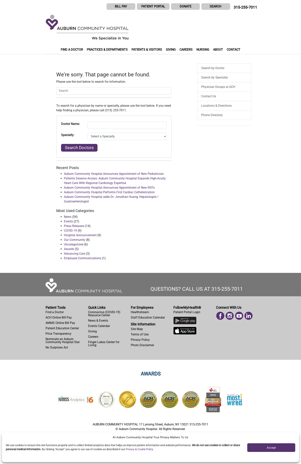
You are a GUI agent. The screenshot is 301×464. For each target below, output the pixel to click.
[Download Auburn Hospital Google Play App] (184, 321)
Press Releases (74, 226)
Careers (93, 337)
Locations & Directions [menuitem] (216, 105)
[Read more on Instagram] (229, 315)
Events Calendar (99, 326)
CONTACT (233, 49)
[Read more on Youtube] (239, 315)
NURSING (202, 49)
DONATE (185, 6)
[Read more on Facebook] (220, 315)
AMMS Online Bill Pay (60, 323)
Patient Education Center (62, 328)
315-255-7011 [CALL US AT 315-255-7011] (245, 7)
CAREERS (186, 49)
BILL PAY (121, 6)
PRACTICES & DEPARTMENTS (107, 49)
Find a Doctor (54, 312)
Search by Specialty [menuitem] (214, 77)
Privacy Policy (140, 340)
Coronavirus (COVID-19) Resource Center (104, 313)
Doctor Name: (70, 124)
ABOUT (218, 49)
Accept (271, 447)
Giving (92, 331)
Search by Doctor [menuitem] (212, 68)
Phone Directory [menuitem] (212, 115)
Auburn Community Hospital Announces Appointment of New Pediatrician (114, 174)
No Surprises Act (56, 347)
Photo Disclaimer (142, 345)
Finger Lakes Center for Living (103, 343)
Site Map (137, 329)
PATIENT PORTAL (153, 6)
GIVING (171, 49)
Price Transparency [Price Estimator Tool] (58, 333)
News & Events (98, 320)
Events (68, 221)
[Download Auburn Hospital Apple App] (184, 331)
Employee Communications (82, 258)
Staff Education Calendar (148, 317)
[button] (215, 6)
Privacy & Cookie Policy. (140, 449)
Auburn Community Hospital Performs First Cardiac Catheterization (109, 192)
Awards (69, 249)
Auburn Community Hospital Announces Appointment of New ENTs (109, 187)
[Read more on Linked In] (248, 315)
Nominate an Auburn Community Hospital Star (62, 340)
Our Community (74, 240)
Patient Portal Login (186, 312)
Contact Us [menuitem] (208, 96)
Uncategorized (73, 244)
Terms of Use (140, 334)
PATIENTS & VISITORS (146, 49)
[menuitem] (65, 312)
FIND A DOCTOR (72, 49)
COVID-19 (70, 230)
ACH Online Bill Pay (58, 317)
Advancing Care (74, 253)
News (67, 217)
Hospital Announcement (80, 235)
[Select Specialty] (127, 136)
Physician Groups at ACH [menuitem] (218, 87)
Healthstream (140, 312)
